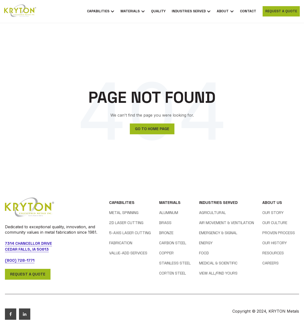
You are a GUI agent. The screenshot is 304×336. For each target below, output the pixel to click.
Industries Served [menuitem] (218, 202)
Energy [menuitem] (206, 242)
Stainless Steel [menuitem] (175, 263)
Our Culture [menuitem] (274, 222)
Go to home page (152, 128)
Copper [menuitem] (166, 253)
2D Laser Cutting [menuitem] (126, 222)
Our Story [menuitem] (273, 212)
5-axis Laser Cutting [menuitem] (130, 232)
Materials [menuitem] (170, 202)
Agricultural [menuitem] (212, 212)
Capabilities (98, 11)
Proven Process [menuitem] (278, 232)
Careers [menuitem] (270, 263)
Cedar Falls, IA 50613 (27, 249)
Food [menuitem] (204, 253)
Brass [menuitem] (165, 222)
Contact (248, 11)
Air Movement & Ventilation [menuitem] (226, 222)
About (223, 11)
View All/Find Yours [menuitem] (218, 273)
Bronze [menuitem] (166, 232)
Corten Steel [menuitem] (172, 273)
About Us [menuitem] (272, 202)
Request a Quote (281, 11)
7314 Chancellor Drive (28, 243)
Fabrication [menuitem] (120, 242)
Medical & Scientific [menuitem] (218, 263)
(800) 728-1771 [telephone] (19, 260)
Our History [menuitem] (274, 242)
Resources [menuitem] (273, 253)
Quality (158, 11)
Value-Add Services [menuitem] (128, 253)
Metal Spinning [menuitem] (123, 212)
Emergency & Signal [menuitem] (218, 232)
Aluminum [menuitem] (168, 212)
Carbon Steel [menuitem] (172, 242)
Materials (130, 11)
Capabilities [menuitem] (122, 202)
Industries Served (189, 11)
